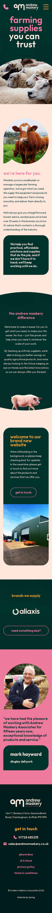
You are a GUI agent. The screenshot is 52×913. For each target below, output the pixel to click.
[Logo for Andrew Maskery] (26, 7)
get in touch (23, 492)
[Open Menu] (46, 6)
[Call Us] (5, 6)
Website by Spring (26, 897)
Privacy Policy (26, 866)
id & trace (26, 860)
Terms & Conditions (26, 873)
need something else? (26, 631)
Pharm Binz (26, 854)
